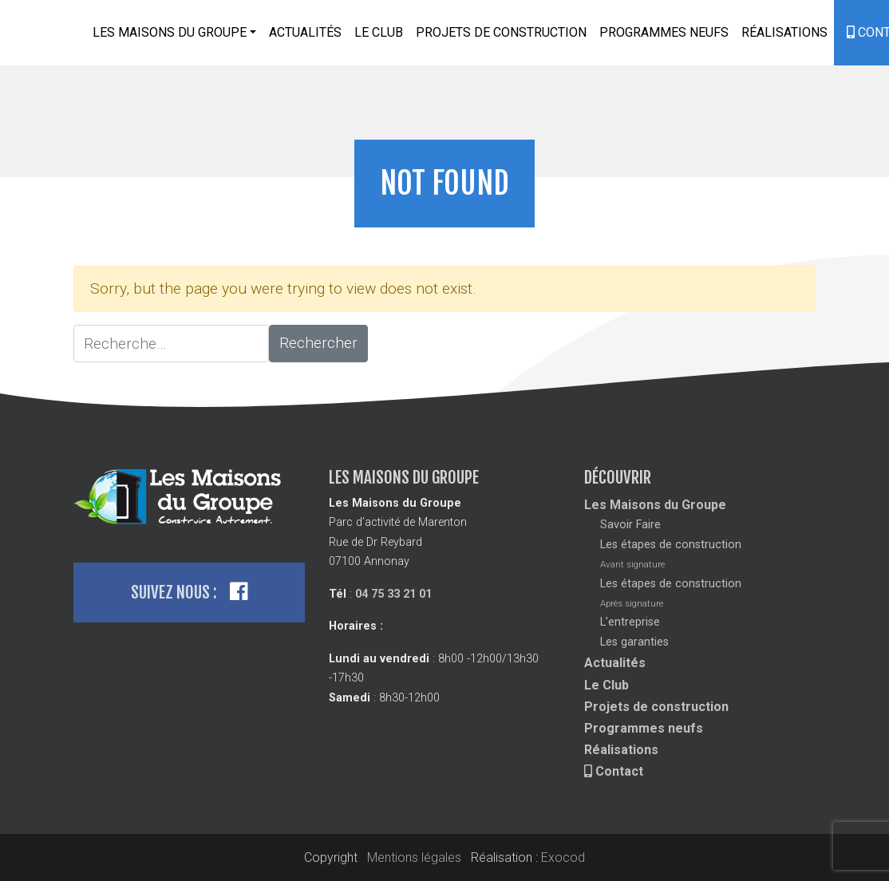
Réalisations (784, 32)
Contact (613, 771)
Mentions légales (414, 857)
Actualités (305, 32)
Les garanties (634, 642)
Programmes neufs (664, 32)
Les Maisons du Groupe (655, 504)
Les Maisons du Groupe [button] (170, 32)
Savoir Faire (630, 524)
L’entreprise (630, 622)
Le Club (378, 32)
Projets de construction (501, 32)
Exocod (563, 857)
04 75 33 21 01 (393, 594)
